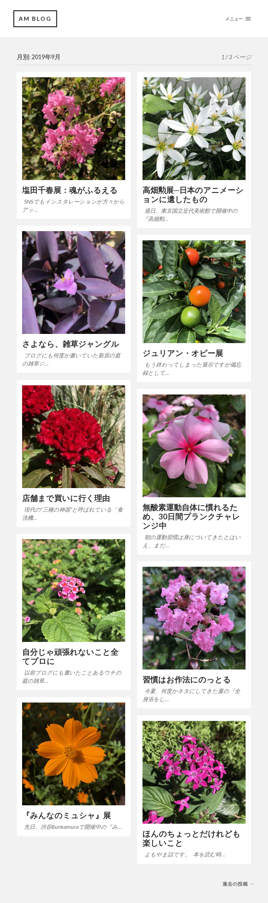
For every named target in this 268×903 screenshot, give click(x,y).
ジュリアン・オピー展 (183, 353)
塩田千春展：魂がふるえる (70, 190)
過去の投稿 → (238, 884)
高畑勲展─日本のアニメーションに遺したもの (193, 195)
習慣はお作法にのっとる (187, 679)
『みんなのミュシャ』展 (66, 815)
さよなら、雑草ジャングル (70, 344)
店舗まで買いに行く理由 (66, 498)
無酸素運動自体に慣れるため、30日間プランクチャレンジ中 (191, 516)
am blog (35, 18)
